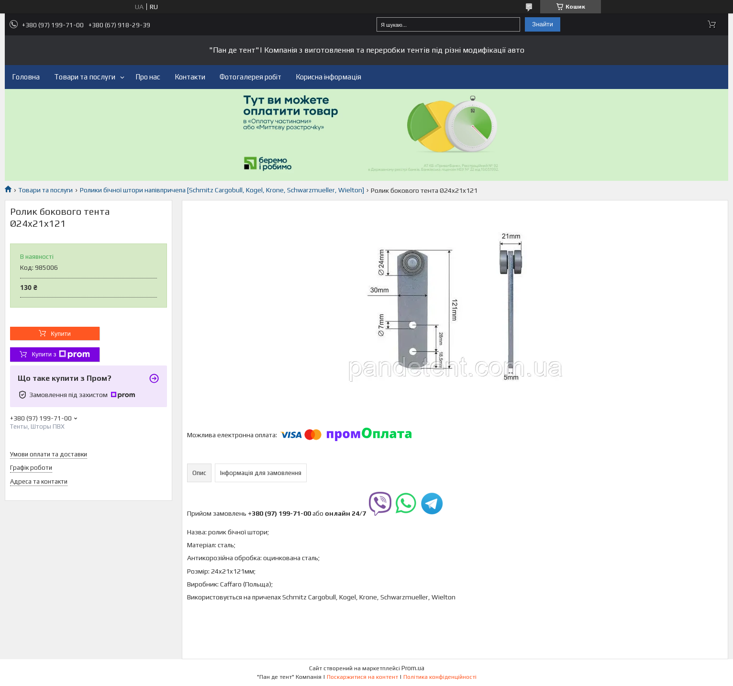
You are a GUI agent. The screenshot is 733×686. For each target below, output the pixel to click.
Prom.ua (412, 668)
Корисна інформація (328, 77)
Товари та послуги (84, 77)
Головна (26, 77)
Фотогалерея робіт (250, 77)
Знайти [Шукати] (542, 24)
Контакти (190, 77)
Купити (61, 333)
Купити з (60, 354)
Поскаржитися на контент (362, 677)
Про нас (147, 77)
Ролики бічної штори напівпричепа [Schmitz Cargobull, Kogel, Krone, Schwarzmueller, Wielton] (222, 190)
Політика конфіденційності (440, 677)
